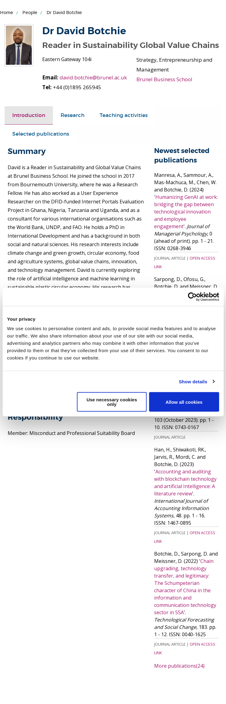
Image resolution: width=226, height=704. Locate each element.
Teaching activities (124, 125)
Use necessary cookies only (112, 402)
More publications (179, 675)
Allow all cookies (183, 401)
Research (72, 125)
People (29, 12)
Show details (193, 381)
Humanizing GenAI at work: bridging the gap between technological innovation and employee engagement (186, 221)
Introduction (28, 125)
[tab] (29, 125)
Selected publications (40, 143)
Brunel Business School (164, 79)
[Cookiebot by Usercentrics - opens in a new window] (192, 296)
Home (6, 12)
